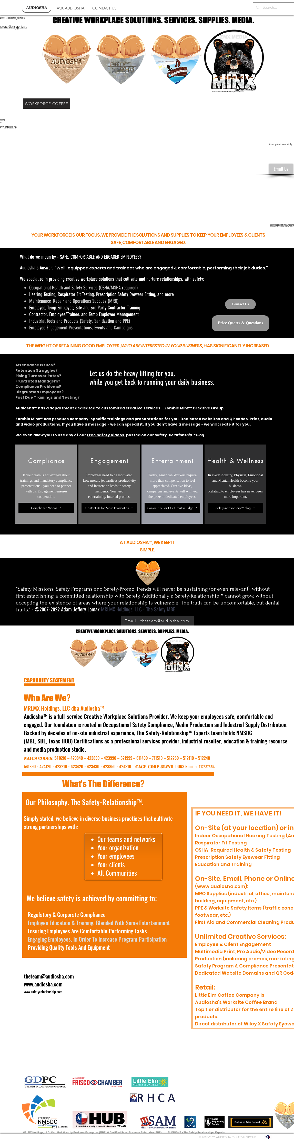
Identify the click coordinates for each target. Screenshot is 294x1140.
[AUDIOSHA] (36, 8)
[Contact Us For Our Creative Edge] (172, 508)
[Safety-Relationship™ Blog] (235, 508)
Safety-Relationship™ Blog (179, 435)
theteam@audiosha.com (49, 976)
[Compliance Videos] (46, 508)
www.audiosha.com (43, 984)
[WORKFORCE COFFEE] (46, 103)
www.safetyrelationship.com (43, 991)
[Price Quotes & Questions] (240, 323)
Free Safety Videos (105, 435)
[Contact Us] (240, 304)
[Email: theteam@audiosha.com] (157, 621)
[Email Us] (281, 169)
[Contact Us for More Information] (109, 508)
